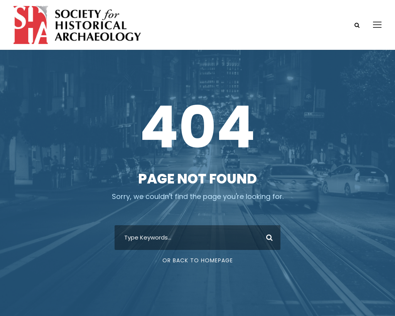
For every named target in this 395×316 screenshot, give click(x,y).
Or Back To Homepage (197, 260)
